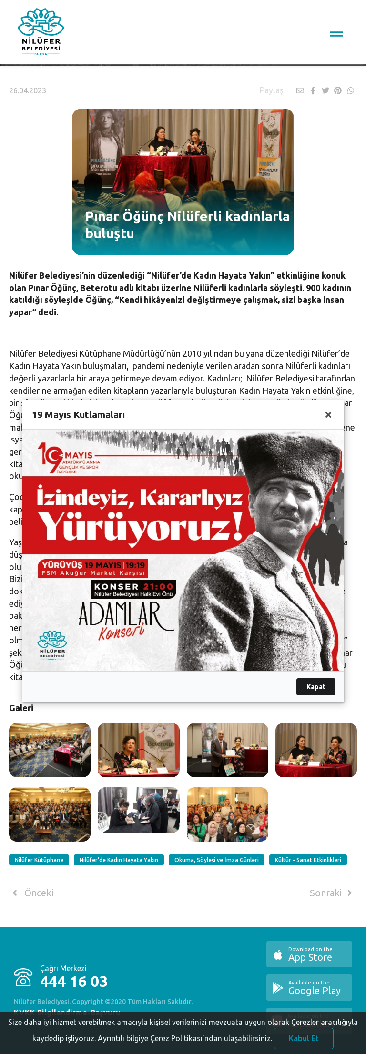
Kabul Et (304, 1038)
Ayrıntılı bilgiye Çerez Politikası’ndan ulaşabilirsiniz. (185, 1038)
